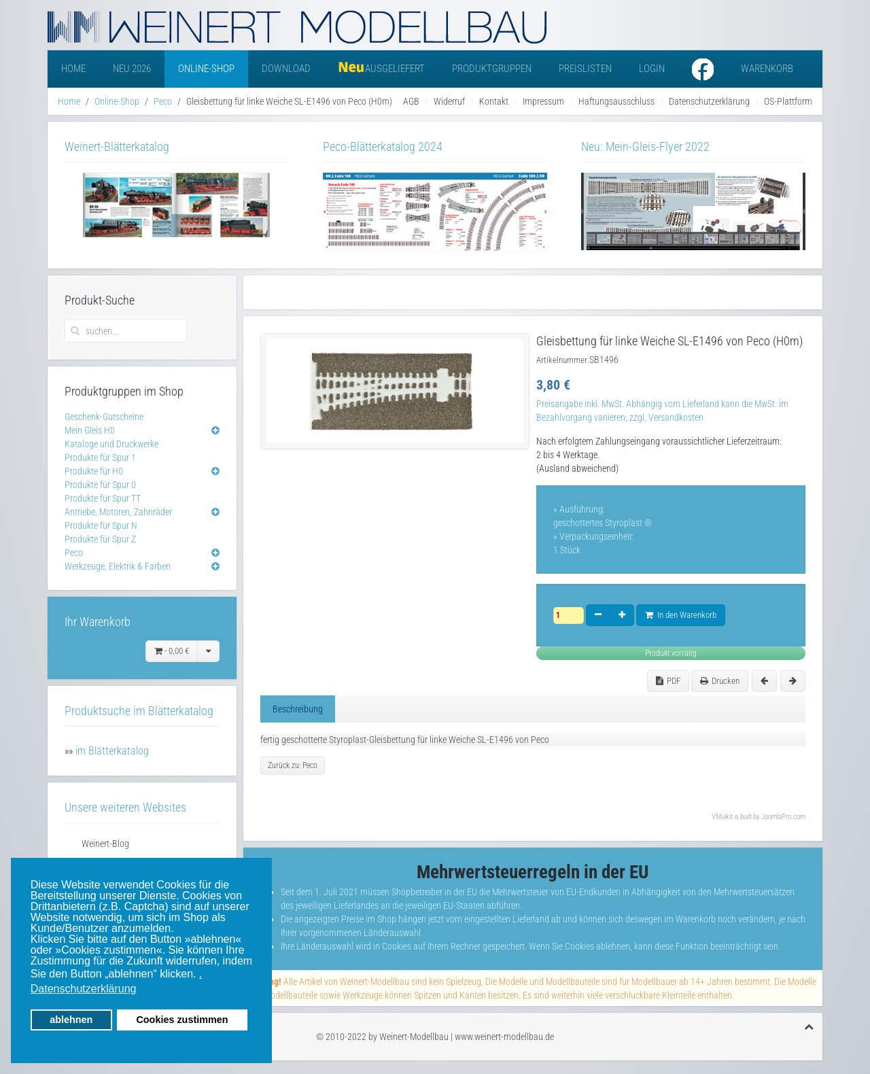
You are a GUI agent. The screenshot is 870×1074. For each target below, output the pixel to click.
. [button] (200, 974)
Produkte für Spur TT (103, 498)
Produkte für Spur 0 (100, 484)
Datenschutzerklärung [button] (84, 988)
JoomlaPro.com (783, 816)
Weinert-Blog (105, 843)
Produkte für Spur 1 (100, 457)
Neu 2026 (132, 69)
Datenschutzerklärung (709, 101)
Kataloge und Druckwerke (111, 443)
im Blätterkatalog (112, 750)
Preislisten (585, 69)
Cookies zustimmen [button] (182, 1019)
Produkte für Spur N (101, 525)
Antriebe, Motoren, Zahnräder (118, 511)
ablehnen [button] (71, 1019)
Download (286, 69)
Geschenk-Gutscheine (104, 416)
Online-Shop (206, 69)
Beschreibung (298, 709)
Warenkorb (767, 69)
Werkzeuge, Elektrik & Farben (118, 566)
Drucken (720, 681)
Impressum (543, 101)
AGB (411, 101)
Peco (163, 101)
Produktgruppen (492, 69)
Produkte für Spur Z (100, 539)
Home (73, 69)
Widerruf (449, 101)
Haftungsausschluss (616, 101)
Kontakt (493, 101)
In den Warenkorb (680, 615)
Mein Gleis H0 (90, 430)
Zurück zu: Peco (292, 765)
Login (652, 69)
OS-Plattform (788, 101)
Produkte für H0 (94, 471)
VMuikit (722, 816)
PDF (668, 681)
